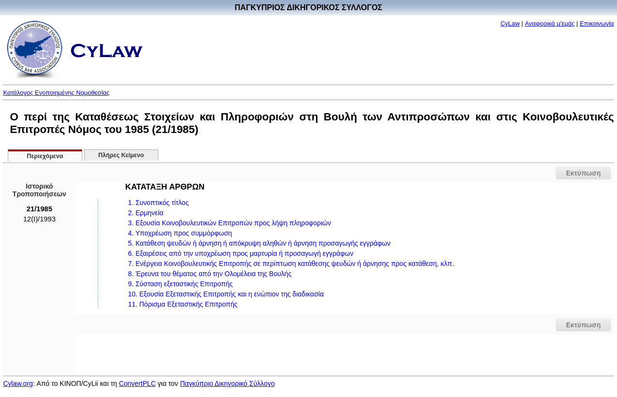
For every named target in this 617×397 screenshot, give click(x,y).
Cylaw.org (17, 383)
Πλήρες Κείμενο (121, 155)
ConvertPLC (137, 383)
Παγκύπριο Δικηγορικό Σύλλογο (227, 383)
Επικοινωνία (597, 23)
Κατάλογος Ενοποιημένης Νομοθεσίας (56, 92)
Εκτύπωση (583, 173)
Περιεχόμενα (45, 156)
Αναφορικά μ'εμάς (550, 23)
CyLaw (510, 23)
